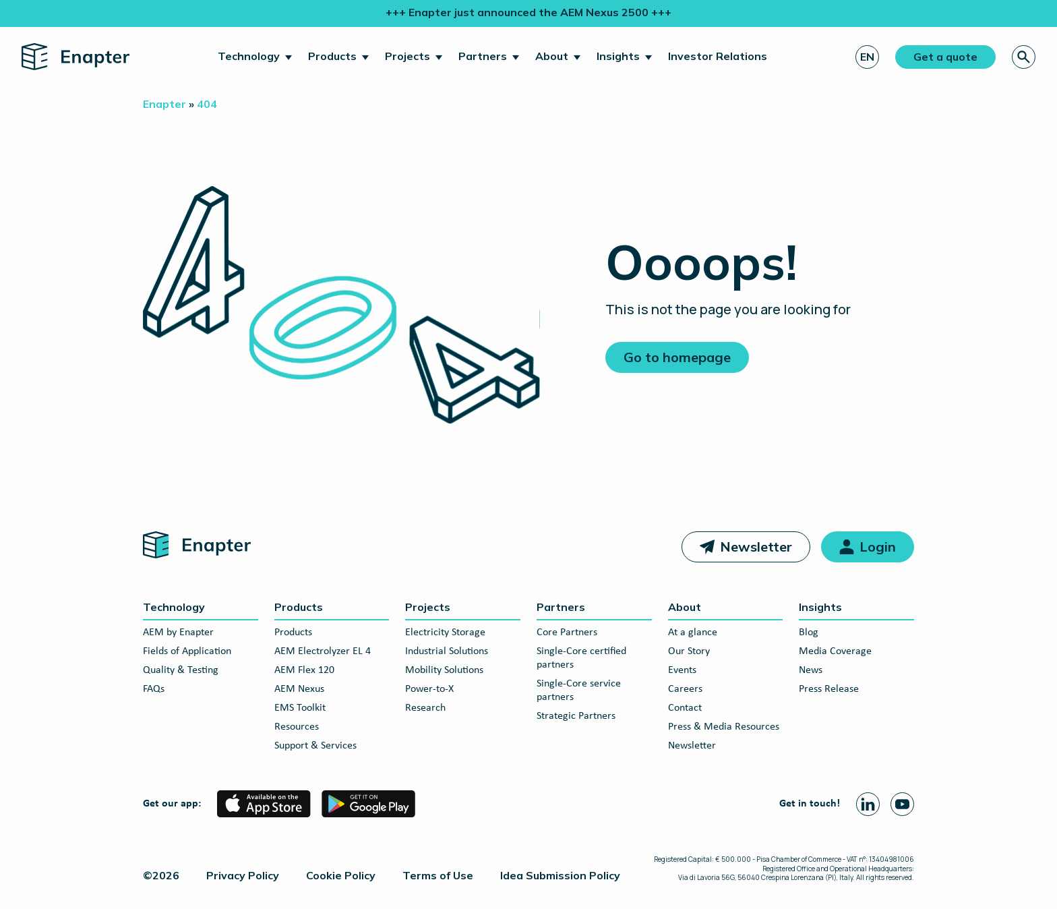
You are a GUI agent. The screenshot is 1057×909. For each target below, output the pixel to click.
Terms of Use (437, 875)
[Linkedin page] (868, 804)
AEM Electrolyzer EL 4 (322, 651)
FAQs (153, 689)
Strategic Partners (576, 716)
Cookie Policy (340, 875)
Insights (618, 56)
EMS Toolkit (300, 708)
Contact (685, 708)
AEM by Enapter (178, 632)
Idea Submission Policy (560, 875)
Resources (296, 727)
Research (425, 708)
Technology (249, 56)
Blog (808, 632)
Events (682, 670)
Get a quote (945, 56)
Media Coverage (835, 651)
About (551, 56)
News (810, 670)
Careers (685, 689)
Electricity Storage (445, 632)
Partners (482, 56)
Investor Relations (717, 56)
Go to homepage (677, 357)
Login (877, 546)
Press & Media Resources (723, 727)
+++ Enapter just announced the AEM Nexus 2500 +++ (528, 12)
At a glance (692, 632)
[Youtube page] (902, 804)
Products (332, 56)
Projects (407, 56)
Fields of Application (187, 651)
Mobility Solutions (444, 670)
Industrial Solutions (446, 651)
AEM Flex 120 (304, 670)
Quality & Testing (180, 670)
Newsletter (756, 546)
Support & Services (315, 745)
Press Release (829, 689)
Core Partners (567, 632)
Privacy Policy (242, 875)
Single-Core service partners (579, 690)
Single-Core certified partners (581, 658)
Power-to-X (429, 689)
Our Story (689, 651)
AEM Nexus (299, 689)
